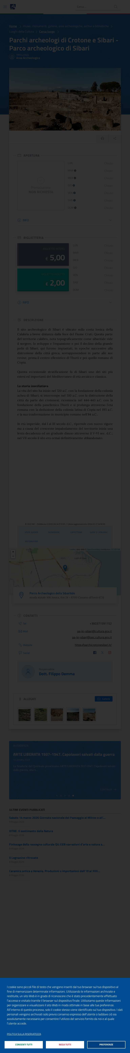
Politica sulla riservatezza (24, 1033)
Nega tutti (65, 1044)
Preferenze (106, 1044)
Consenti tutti (24, 1044)
